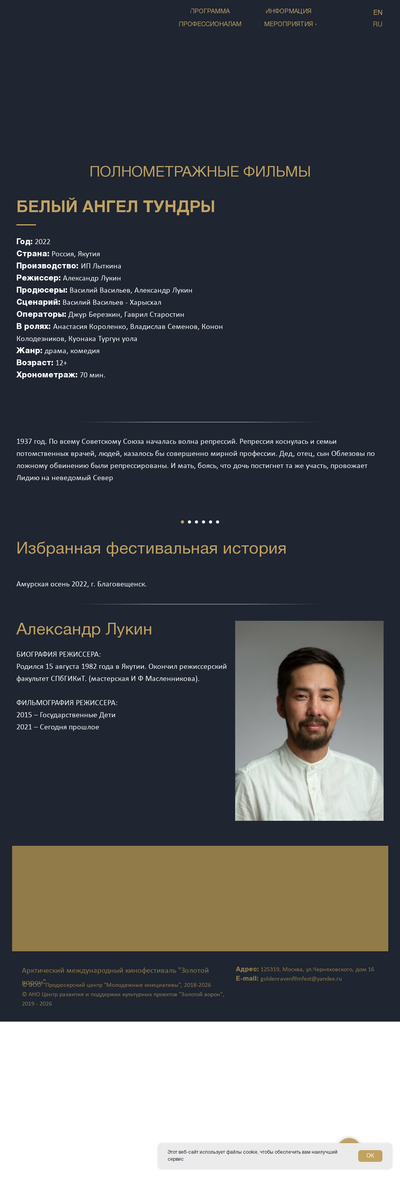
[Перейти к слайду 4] (203, 681)
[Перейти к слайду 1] (182, 681)
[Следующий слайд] (380, 590)
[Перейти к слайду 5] (210, 681)
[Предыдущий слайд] (19, 590)
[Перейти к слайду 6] (217, 681)
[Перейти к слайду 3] (196, 681)
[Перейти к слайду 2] (189, 681)
